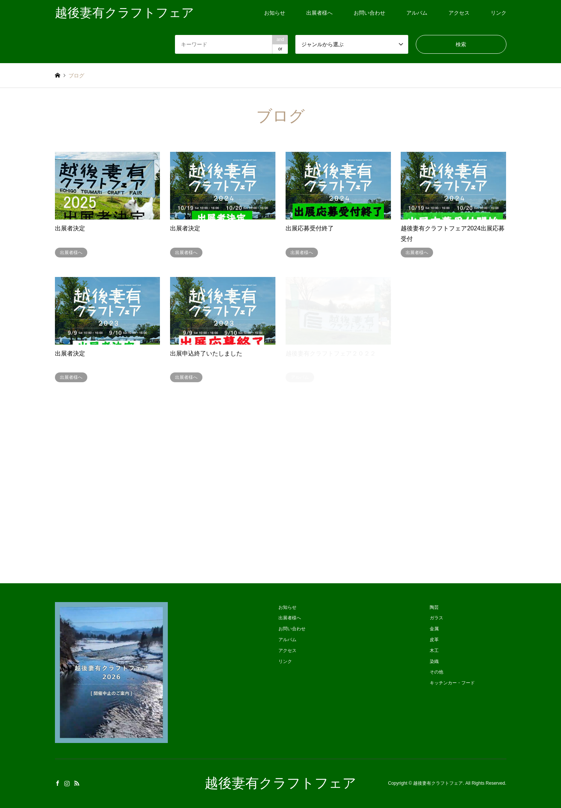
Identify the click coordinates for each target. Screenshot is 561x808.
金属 (434, 628)
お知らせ (274, 13)
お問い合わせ (369, 13)
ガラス (436, 617)
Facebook (57, 783)
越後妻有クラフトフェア (280, 783)
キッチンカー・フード (452, 682)
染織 (434, 661)
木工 (434, 650)
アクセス (459, 13)
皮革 (434, 639)
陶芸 (434, 607)
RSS (76, 783)
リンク (498, 13)
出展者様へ (319, 13)
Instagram (67, 783)
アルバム (416, 13)
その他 (436, 672)
